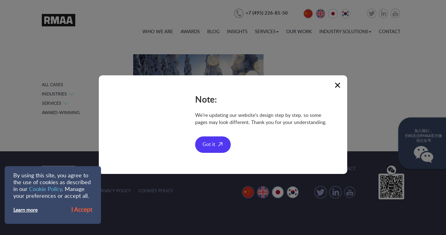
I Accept (81, 210)
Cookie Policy (45, 189)
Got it (209, 144)
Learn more (25, 210)
